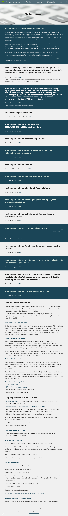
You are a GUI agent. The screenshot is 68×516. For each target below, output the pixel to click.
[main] (34, 14)
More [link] (60, 2)
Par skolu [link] (29, 2)
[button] (66, 2)
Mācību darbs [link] (50, 2)
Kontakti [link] (39, 2)
